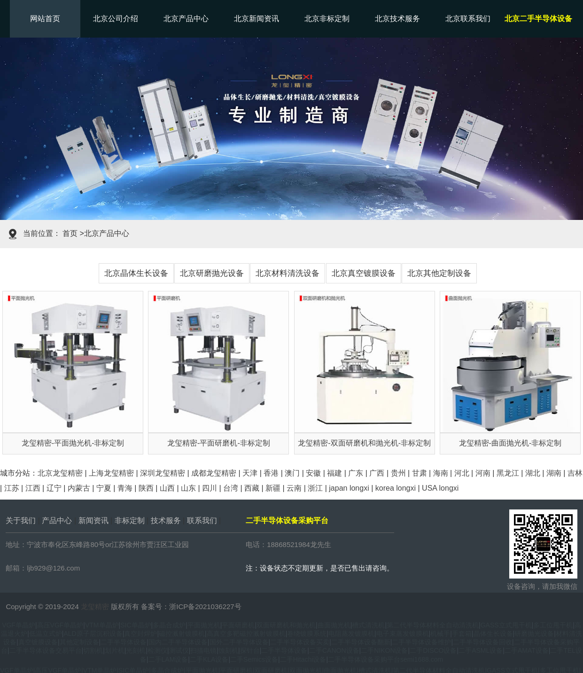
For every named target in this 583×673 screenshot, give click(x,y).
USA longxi (440, 488)
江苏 (11, 488)
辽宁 (54, 488)
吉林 (575, 473)
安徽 (313, 473)
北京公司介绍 (115, 19)
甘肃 (419, 473)
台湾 (230, 488)
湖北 (532, 473)
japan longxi (349, 488)
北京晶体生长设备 (136, 273)
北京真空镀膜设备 (364, 273)
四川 (209, 488)
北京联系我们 (467, 19)
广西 (376, 473)
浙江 (315, 488)
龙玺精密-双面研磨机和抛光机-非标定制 (364, 443)
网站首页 (45, 19)
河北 (461, 473)
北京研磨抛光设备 (212, 273)
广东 (355, 473)
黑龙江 (508, 473)
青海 (124, 488)
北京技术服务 (397, 19)
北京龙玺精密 (60, 473)
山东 (188, 488)
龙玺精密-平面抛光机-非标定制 (73, 443)
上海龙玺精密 (111, 473)
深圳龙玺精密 (162, 473)
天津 (249, 473)
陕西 (146, 488)
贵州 (398, 473)
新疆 (272, 488)
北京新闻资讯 (256, 19)
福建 (334, 473)
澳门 (292, 473)
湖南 (553, 473)
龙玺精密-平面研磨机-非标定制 (218, 443)
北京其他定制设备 (439, 273)
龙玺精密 (95, 606)
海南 (440, 473)
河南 (482, 473)
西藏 (251, 488)
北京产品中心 (186, 19)
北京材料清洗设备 (287, 273)
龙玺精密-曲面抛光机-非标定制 (510, 443)
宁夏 (103, 488)
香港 (271, 473)
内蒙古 (79, 488)
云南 (294, 488)
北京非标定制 (327, 19)
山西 (167, 488)
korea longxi (395, 488)
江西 (32, 488)
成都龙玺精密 (213, 473)
